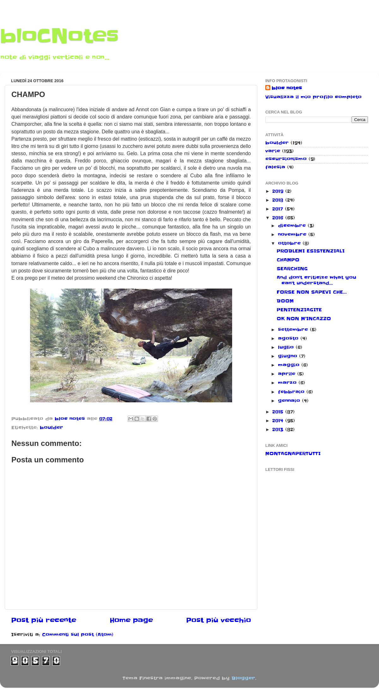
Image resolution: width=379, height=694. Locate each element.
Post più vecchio (218, 620)
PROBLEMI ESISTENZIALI (311, 251)
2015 (278, 412)
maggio (289, 365)
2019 (278, 191)
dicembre (293, 225)
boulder (51, 427)
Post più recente (43, 620)
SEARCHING (292, 268)
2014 (278, 420)
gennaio (290, 401)
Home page (131, 620)
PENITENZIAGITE (299, 310)
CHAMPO (288, 260)
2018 (278, 200)
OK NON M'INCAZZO (304, 318)
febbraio (292, 392)
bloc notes (287, 88)
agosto (289, 338)
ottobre (290, 243)
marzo (288, 383)
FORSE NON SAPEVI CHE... (312, 292)
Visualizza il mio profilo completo (313, 97)
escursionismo (286, 159)
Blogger (243, 678)
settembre (294, 329)
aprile (287, 374)
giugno (288, 356)
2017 (278, 209)
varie (272, 151)
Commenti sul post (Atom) (77, 634)
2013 (278, 429)
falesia (275, 167)
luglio (287, 347)
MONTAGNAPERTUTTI (293, 453)
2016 (278, 218)
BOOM (285, 301)
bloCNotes (59, 36)
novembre (293, 234)
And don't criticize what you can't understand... (316, 280)
